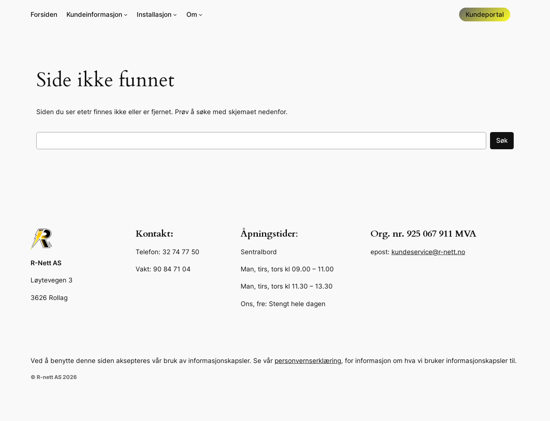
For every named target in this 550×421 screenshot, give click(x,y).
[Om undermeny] (194, 14)
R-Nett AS (46, 263)
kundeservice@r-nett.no (428, 252)
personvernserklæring (308, 361)
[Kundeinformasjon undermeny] (97, 14)
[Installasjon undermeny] (157, 14)
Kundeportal (485, 14)
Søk (502, 140)
